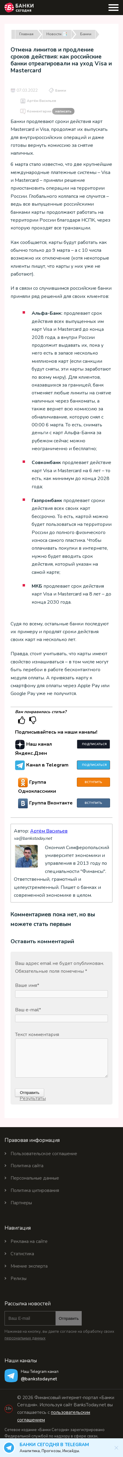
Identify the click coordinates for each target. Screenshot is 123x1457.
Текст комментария (37, 1034)
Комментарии (50, 112)
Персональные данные (35, 1178)
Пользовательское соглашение (44, 1154)
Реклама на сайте (29, 1241)
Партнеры (21, 1203)
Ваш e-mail (28, 1010)
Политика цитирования (35, 1190)
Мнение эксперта (29, 1266)
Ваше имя (27, 985)
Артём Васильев (41, 100)
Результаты (33, 1098)
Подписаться (94, 744)
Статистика (22, 1254)
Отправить (69, 1318)
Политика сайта (27, 1166)
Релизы (19, 1278)
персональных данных (25, 1338)
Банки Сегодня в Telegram (65, 1448)
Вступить (93, 782)
